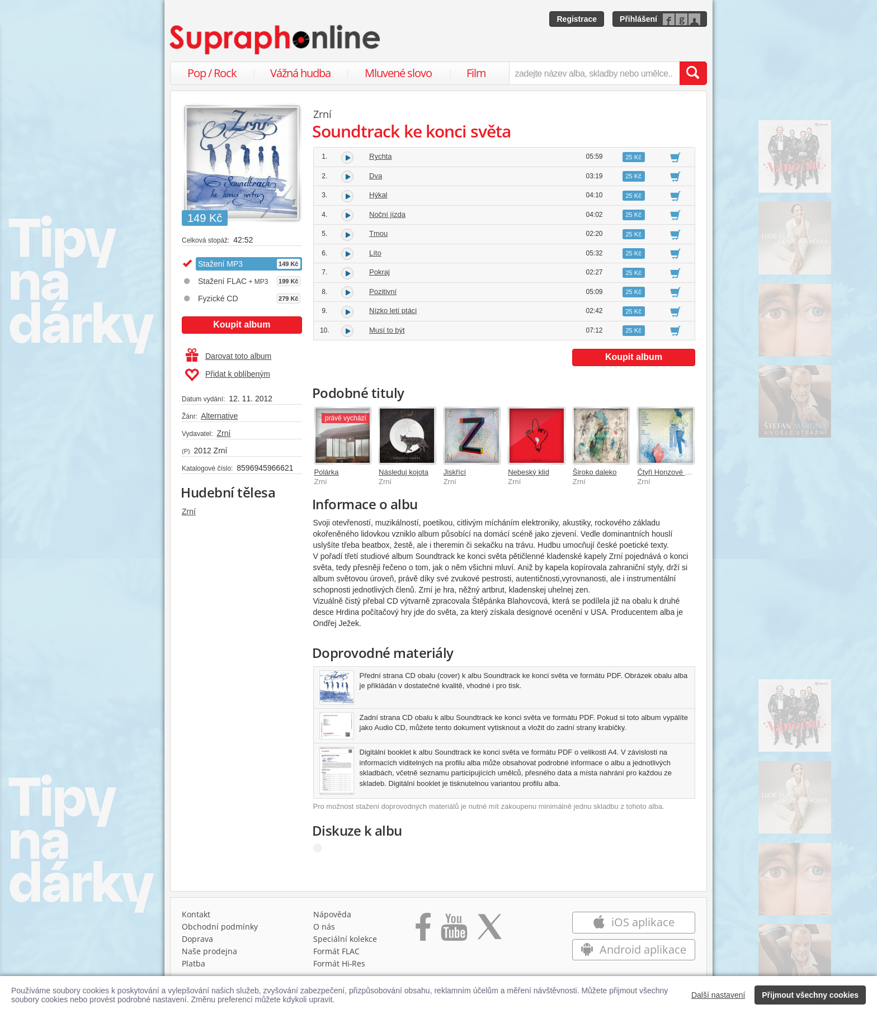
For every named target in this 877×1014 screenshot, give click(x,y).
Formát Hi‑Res (339, 963)
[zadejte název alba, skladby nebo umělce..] (594, 73)
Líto (375, 253)
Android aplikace (633, 949)
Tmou (378, 233)
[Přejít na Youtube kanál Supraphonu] (454, 931)
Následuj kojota (403, 472)
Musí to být (387, 330)
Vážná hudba (300, 72)
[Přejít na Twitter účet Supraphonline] (489, 931)
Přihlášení (638, 19)
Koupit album (241, 324)
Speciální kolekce (345, 939)
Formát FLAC (336, 951)
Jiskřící (455, 472)
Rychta (380, 156)
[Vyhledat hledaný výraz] (693, 73)
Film (476, 72)
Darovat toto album (228, 356)
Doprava (197, 939)
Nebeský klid (528, 472)
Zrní (223, 433)
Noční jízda (387, 214)
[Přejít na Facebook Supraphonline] (423, 931)
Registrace (577, 19)
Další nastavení (718, 995)
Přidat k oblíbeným (227, 375)
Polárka (326, 472)
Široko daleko (595, 472)
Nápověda (332, 914)
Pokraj (379, 272)
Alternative (219, 415)
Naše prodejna (209, 951)
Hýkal (378, 195)
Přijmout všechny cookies (810, 995)
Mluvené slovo (398, 72)
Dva (375, 176)
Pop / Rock (212, 72)
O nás (324, 926)
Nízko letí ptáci (393, 310)
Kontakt (196, 914)
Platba (193, 963)
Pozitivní (383, 291)
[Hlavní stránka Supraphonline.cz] (276, 40)
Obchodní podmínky (220, 926)
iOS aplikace (633, 922)
